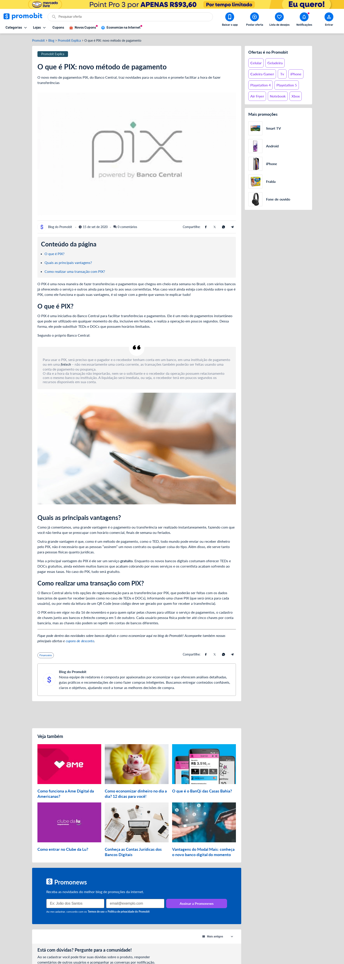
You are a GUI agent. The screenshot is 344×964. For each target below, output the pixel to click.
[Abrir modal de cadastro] (328, 20)
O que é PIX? (54, 254)
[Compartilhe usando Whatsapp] (223, 226)
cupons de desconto (80, 641)
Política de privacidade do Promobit (129, 911)
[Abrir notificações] (304, 20)
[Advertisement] (136, 715)
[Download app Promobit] (229, 20)
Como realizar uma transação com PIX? (75, 271)
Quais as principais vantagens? (68, 262)
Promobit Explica (69, 40)
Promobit (38, 40)
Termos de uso (96, 911)
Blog (51, 40)
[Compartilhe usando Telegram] (232, 226)
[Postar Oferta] (254, 20)
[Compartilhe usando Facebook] (205, 226)
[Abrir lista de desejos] (279, 20)
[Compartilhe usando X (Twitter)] (214, 226)
